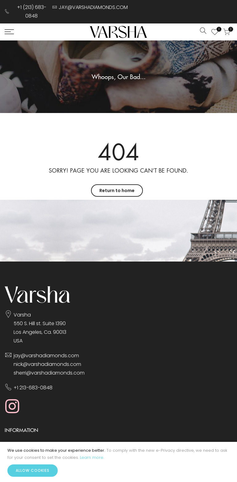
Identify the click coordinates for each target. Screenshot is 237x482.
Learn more (91, 457)
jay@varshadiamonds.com (46, 355)
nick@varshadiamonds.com (47, 364)
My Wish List (217, 29)
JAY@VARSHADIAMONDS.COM (93, 7)
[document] (118, 462)
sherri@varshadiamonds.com (49, 372)
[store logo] (118, 32)
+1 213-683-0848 (33, 387)
